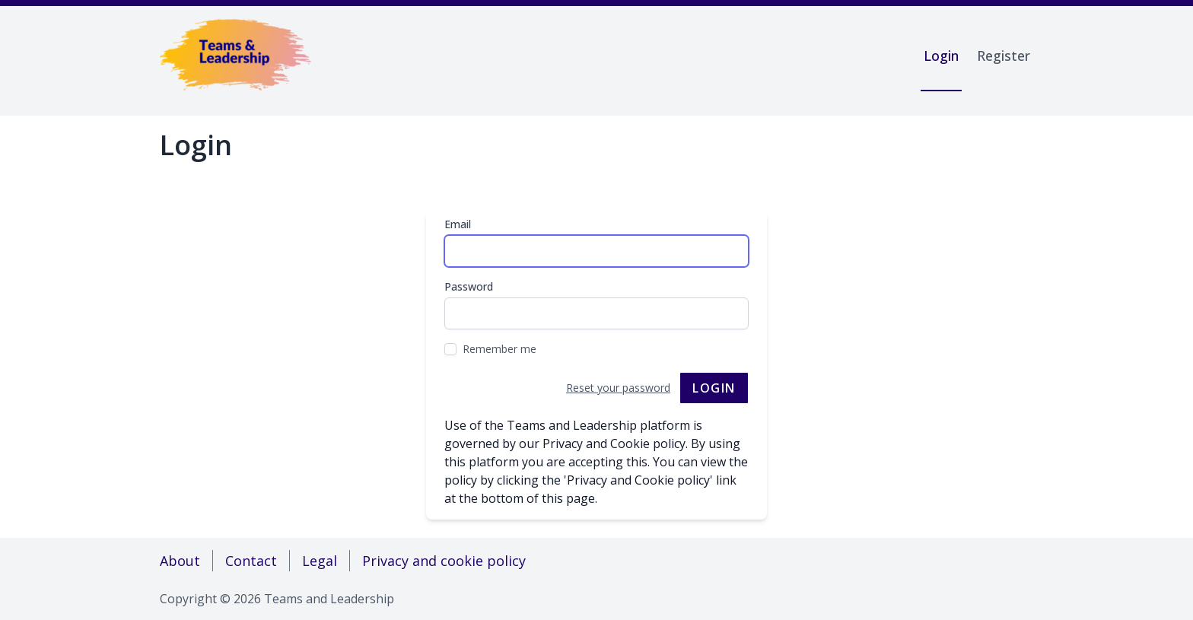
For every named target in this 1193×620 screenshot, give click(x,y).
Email (457, 224)
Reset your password (618, 387)
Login (941, 55)
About (180, 561)
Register (1003, 55)
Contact (251, 561)
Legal (319, 561)
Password (468, 286)
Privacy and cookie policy (444, 561)
